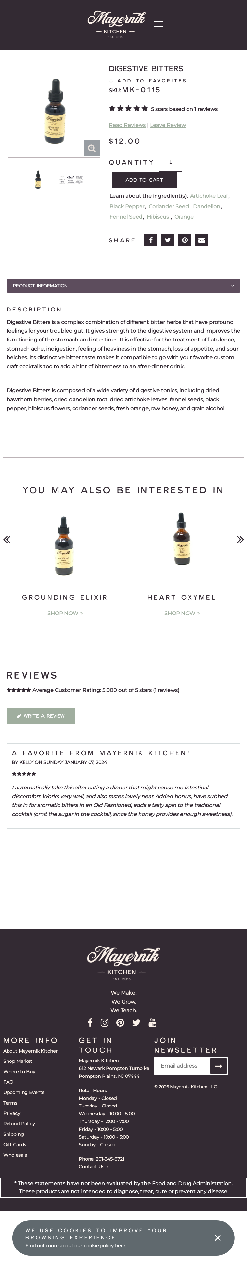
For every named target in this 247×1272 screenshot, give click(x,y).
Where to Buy (19, 1071)
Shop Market (17, 1061)
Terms (10, 1103)
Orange (184, 216)
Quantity (132, 162)
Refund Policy (19, 1123)
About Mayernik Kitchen (30, 1051)
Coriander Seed (169, 206)
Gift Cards (14, 1144)
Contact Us (94, 1166)
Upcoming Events (23, 1092)
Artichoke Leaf (209, 196)
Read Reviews (127, 125)
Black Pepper (126, 206)
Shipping (13, 1133)
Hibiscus (158, 216)
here (120, 1246)
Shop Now (65, 613)
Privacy (11, 1113)
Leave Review (168, 125)
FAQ (8, 1082)
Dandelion (206, 206)
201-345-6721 (110, 1159)
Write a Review (41, 715)
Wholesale (15, 1154)
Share (123, 239)
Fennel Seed (125, 216)
